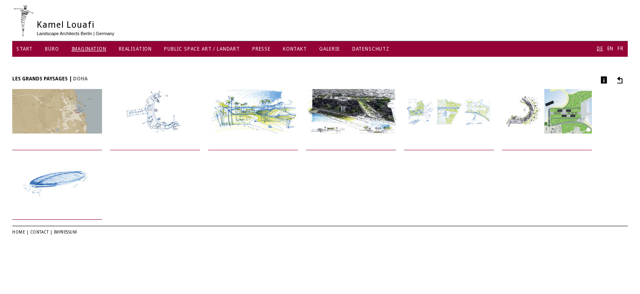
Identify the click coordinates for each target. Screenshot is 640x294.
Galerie (329, 49)
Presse (261, 49)
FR (621, 48)
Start (24, 49)
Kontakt (295, 49)
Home (18, 232)
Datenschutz (370, 49)
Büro (52, 49)
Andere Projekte (618, 80)
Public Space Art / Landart (202, 49)
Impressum (65, 232)
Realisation (135, 49)
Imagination (89, 49)
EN (610, 48)
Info (603, 80)
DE (600, 48)
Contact (39, 232)
